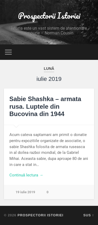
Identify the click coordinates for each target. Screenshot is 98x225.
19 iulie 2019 (25, 192)
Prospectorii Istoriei (49, 15)
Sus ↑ (88, 215)
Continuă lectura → (26, 175)
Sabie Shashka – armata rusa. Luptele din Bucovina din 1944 (45, 106)
